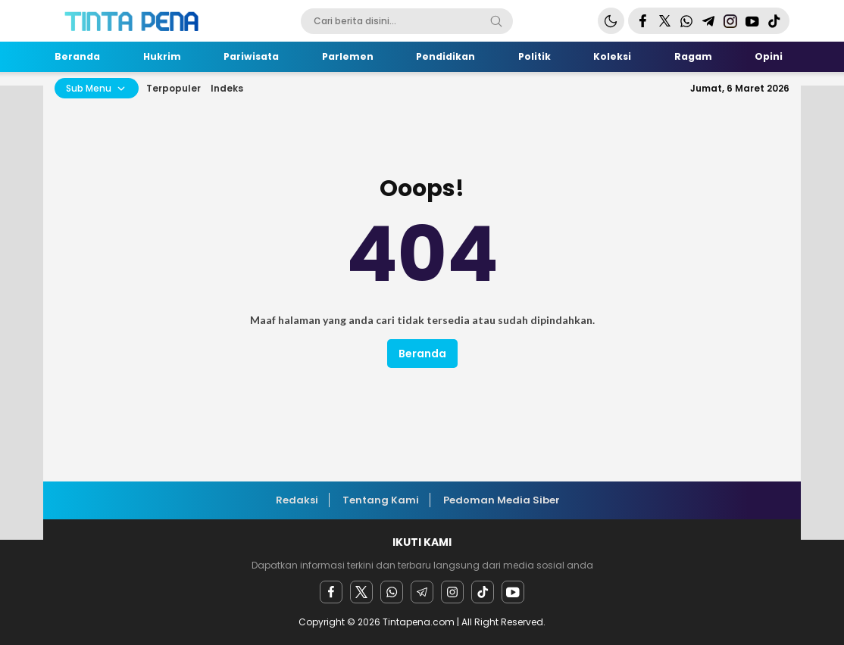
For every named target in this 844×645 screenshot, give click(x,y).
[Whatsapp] (391, 592)
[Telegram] (422, 592)
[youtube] (513, 592)
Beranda (422, 353)
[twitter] (361, 592)
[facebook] (331, 592)
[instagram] (452, 592)
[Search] (496, 21)
